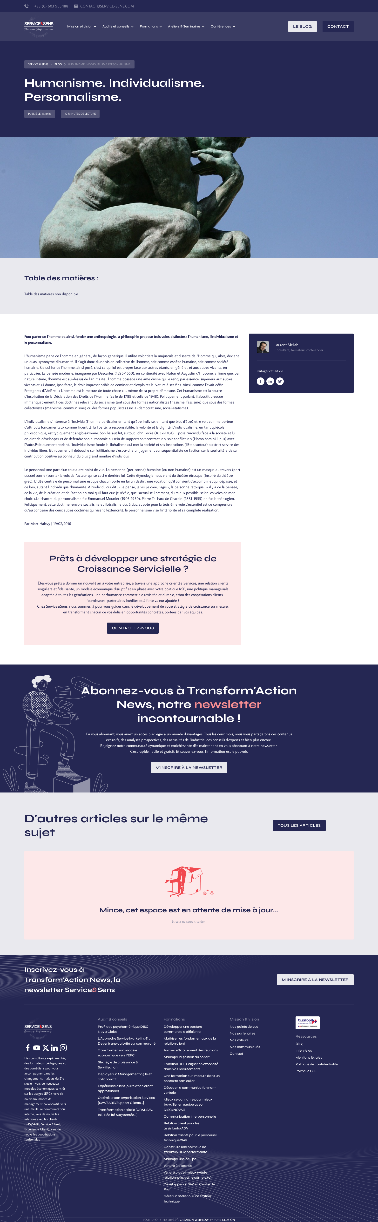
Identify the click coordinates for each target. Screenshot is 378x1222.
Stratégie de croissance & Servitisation (118, 1064)
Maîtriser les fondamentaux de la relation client (190, 1041)
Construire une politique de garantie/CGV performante (185, 1149)
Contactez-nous (133, 628)
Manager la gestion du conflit (186, 1057)
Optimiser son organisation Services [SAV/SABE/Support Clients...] (126, 1100)
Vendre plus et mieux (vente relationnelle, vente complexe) (187, 1175)
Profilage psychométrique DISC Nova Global (123, 1029)
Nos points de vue (244, 1027)
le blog (302, 26)
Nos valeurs (239, 1040)
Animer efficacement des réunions (191, 1050)
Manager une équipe (180, 1159)
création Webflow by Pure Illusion (207, 1220)
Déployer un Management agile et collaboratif (125, 1076)
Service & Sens (38, 64)
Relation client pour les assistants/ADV (181, 1125)
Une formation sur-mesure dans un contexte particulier (192, 1078)
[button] (82, 26)
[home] (45, 26)
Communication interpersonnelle (190, 1117)
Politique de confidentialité (317, 1064)
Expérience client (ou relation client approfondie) (125, 1088)
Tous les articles (299, 825)
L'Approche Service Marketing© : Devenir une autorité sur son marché (126, 1041)
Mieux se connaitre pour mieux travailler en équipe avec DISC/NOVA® (188, 1104)
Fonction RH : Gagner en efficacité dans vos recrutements (191, 1066)
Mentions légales (309, 1057)
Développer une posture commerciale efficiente (183, 1029)
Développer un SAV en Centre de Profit (189, 1186)
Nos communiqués (245, 1047)
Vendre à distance (178, 1166)
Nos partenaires (242, 1033)
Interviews (304, 1050)
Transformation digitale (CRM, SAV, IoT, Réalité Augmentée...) (125, 1112)
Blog (58, 64)
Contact (338, 26)
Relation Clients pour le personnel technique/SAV (190, 1137)
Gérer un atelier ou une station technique (187, 1198)
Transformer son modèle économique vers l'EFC (117, 1052)
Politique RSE (306, 1071)
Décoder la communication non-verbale (190, 1090)
